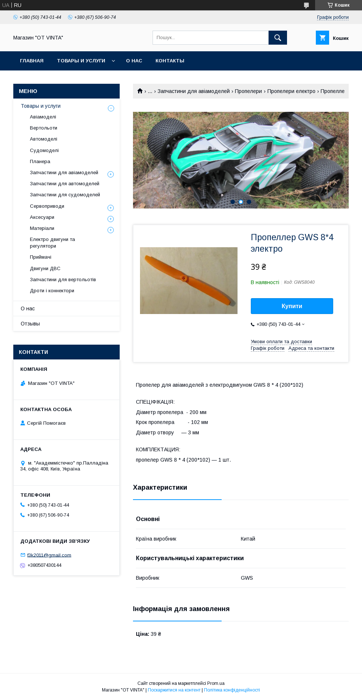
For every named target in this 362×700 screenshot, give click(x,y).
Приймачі (40, 257)
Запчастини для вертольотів (63, 279)
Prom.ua (216, 683)
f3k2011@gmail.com (49, 555)
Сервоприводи (47, 206)
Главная (32, 60)
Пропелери (248, 91)
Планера (40, 161)
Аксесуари (42, 217)
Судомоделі (44, 150)
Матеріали (42, 228)
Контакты (170, 60)
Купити (292, 306)
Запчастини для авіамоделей (194, 91)
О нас (134, 60)
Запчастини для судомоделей (65, 194)
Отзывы (30, 324)
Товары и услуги (81, 60)
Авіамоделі (43, 117)
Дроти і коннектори (52, 290)
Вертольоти (43, 128)
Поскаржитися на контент (174, 690)
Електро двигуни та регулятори (52, 243)
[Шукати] (278, 38)
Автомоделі (43, 139)
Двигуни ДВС (45, 268)
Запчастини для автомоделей (64, 183)
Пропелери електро (291, 91)
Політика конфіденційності (232, 690)
